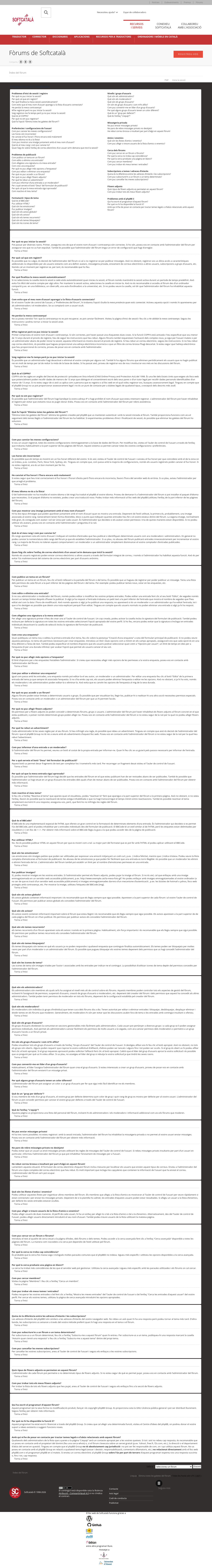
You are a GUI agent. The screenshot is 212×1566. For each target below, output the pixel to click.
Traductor (19, 36)
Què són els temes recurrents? (26, 217)
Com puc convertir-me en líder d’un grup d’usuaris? (131, 107)
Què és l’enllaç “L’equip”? (118, 116)
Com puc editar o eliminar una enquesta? (31, 171)
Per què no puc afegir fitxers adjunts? (29, 177)
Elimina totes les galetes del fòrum (155, 1475)
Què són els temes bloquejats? (26, 220)
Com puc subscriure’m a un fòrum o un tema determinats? (134, 176)
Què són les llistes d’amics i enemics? (124, 140)
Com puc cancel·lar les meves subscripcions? (127, 179)
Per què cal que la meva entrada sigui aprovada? (34, 188)
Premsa (187, 2)
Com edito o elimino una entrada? (27, 160)
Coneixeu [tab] (163, 25)
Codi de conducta (118, 1498)
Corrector (39, 36)
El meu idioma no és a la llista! (26, 139)
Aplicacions (81, 36)
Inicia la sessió (179, 80)
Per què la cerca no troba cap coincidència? (127, 156)
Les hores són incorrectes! (24, 134)
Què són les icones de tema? (25, 223)
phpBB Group (105, 1407)
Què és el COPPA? (20, 116)
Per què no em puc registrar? (25, 118)
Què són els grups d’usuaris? (120, 102)
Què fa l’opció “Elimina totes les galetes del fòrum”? (35, 121)
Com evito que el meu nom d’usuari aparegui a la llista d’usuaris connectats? (47, 104)
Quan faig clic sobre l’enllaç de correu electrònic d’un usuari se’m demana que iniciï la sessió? (55, 147)
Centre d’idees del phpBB (155, 1424)
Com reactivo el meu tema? (24, 191)
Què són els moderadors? (119, 99)
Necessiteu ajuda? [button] (107, 12)
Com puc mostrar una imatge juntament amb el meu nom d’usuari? (43, 142)
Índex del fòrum (17, 72)
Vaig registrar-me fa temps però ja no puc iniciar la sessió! (38, 113)
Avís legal (113, 1493)
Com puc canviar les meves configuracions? (32, 131)
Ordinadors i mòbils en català (158, 36)
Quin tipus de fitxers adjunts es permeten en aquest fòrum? (135, 189)
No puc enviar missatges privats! (122, 125)
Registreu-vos (188, 54)
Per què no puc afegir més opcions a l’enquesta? (34, 168)
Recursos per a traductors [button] (113, 36)
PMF (167, 80)
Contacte (113, 1488)
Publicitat (113, 1502)
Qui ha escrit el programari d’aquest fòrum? (127, 201)
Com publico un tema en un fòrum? (28, 157)
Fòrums (199, 2)
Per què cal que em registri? (25, 99)
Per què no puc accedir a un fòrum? (28, 174)
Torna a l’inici (20, 250)
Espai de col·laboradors (134, 12)
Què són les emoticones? (23, 206)
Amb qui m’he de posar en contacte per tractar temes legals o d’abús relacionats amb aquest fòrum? (150, 208)
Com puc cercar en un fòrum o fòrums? (125, 153)
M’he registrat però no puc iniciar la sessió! (32, 110)
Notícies (155, 2)
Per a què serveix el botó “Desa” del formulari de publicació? (40, 185)
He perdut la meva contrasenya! (26, 107)
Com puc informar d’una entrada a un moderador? (35, 182)
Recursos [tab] (136, 25)
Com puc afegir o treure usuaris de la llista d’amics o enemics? (136, 143)
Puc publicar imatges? (22, 209)
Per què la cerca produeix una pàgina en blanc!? (129, 158)
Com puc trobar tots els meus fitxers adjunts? (128, 191)
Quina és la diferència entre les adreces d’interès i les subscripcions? (139, 174)
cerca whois (78, 1443)
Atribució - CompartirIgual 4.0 (74, 1493)
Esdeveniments (171, 2)
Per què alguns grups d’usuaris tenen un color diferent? (133, 110)
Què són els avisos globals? (24, 211)
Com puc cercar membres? (119, 161)
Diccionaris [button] (60, 36)
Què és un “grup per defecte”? (121, 113)
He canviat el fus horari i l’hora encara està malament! (37, 136)
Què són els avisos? (21, 214)
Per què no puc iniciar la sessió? (26, 96)
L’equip (133, 1475)
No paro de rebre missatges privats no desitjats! (129, 128)
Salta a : (150, 1466)
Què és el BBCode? (20, 200)
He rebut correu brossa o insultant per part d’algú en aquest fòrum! (138, 131)
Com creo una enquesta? (23, 166)
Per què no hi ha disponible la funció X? (125, 204)
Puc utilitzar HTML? (20, 203)
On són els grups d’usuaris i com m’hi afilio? (127, 104)
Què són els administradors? (120, 96)
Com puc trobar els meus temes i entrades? (127, 164)
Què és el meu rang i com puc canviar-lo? (31, 145)
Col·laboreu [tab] (189, 25)
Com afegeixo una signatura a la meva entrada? (34, 163)
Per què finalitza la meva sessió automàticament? (35, 102)
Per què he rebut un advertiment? (27, 180)
